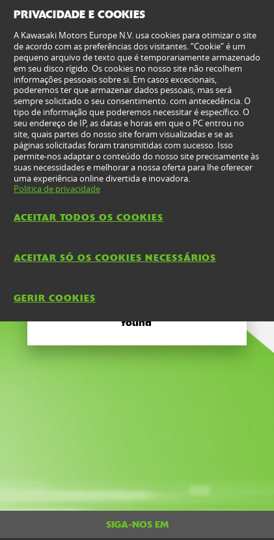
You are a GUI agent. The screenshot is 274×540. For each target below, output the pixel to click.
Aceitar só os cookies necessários (115, 257)
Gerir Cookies (55, 298)
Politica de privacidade (57, 189)
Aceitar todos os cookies (88, 217)
